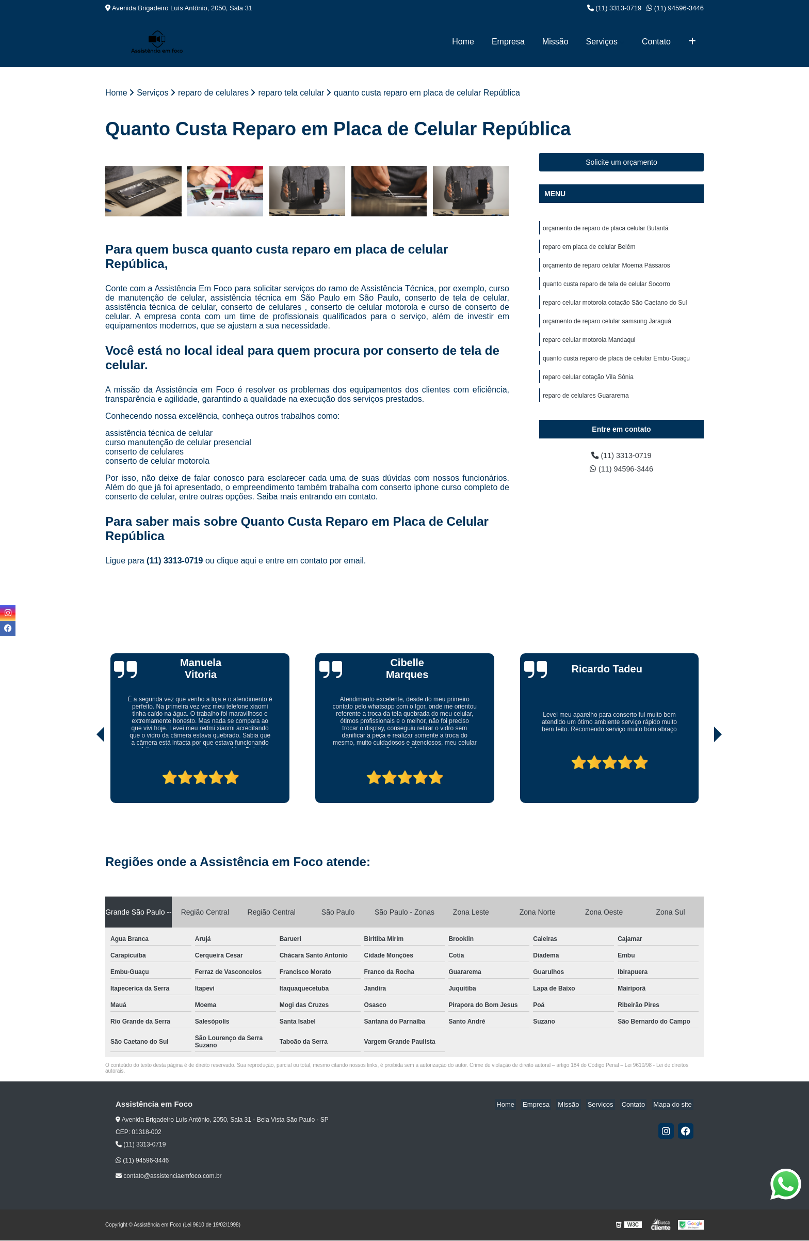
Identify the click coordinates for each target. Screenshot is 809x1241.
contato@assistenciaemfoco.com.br (169, 1177)
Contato (656, 41)
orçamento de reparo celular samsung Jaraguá (607, 327)
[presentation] (86, 774)
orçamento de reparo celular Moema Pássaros (606, 268)
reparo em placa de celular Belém (589, 249)
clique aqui (236, 561)
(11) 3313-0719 (614, 8)
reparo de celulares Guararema (586, 406)
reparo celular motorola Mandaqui (589, 347)
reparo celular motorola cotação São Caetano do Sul (615, 307)
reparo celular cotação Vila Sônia (588, 386)
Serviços (602, 41)
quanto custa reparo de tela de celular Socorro (606, 288)
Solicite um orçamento (621, 163)
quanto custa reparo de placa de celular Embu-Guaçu (616, 366)
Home (463, 41)
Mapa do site (674, 1105)
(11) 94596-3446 (675, 8)
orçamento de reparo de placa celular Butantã (606, 229)
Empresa (508, 41)
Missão (555, 41)
